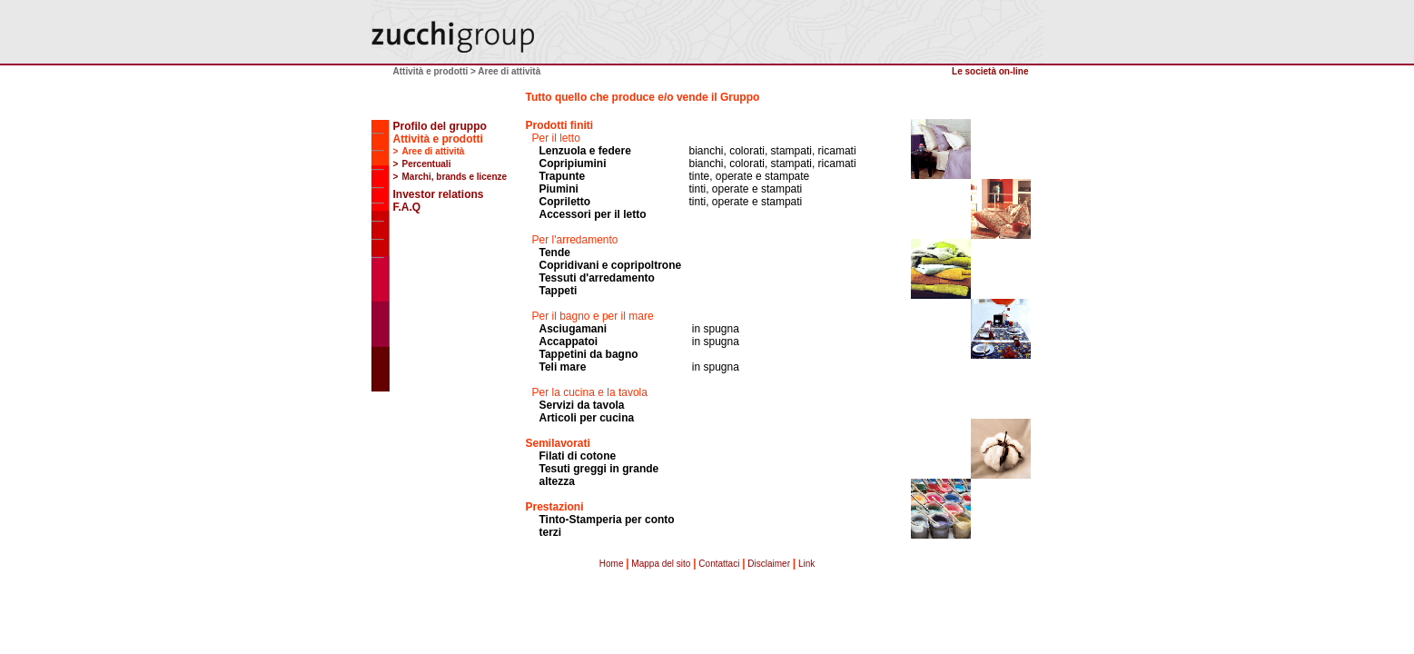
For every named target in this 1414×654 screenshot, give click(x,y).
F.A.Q (407, 207)
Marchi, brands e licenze (455, 177)
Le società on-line (990, 71)
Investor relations (438, 194)
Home (611, 564)
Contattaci (718, 564)
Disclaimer (768, 564)
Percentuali (426, 164)
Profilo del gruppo (440, 126)
